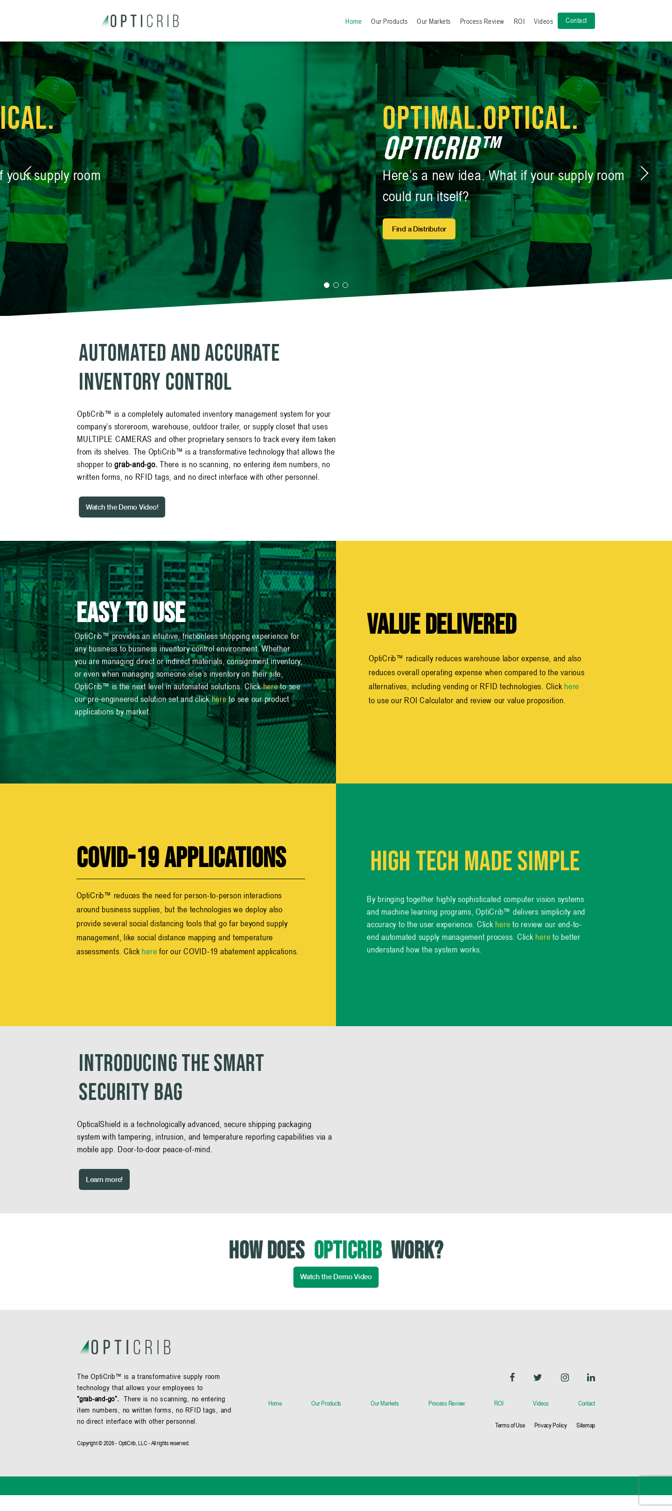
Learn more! (84, 1195)
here (270, 721)
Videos (543, 21)
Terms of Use (510, 1441)
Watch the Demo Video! (102, 522)
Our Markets (434, 21)
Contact (576, 20)
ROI (519, 21)
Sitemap (585, 1441)
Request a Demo (105, 237)
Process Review (482, 21)
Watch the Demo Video (336, 1309)
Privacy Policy (550, 1441)
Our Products (389, 21)
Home (353, 21)
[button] (326, 300)
